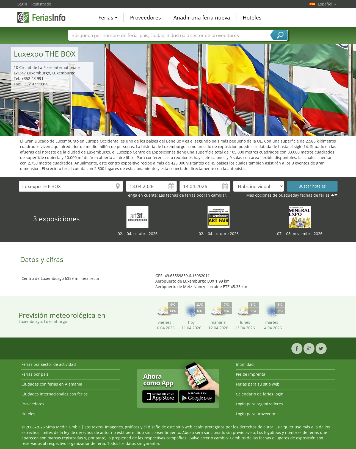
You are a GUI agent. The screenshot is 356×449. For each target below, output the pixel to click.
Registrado (41, 4)
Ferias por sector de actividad (48, 364)
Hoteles (252, 17)
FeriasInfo (44, 17)
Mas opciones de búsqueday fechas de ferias (288, 195)
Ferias (107, 17)
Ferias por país (35, 374)
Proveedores (145, 17)
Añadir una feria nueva (201, 17)
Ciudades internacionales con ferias (54, 394)
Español (327, 4)
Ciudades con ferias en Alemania (51, 384)
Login (22, 4)
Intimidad (245, 364)
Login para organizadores (259, 403)
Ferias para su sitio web (258, 384)
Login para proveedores (258, 413)
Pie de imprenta (250, 374)
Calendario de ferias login (259, 394)
